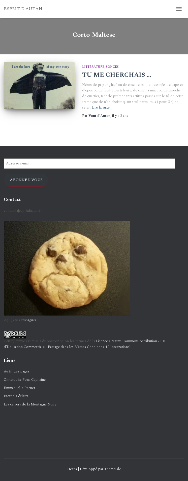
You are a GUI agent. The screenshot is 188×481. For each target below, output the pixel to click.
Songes (112, 66)
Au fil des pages (16, 371)
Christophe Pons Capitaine (25, 379)
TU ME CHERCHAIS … (116, 75)
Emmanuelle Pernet (19, 388)
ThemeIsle (112, 469)
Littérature (93, 66)
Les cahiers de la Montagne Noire (30, 404)
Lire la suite (101, 107)
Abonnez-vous (26, 180)
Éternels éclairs (16, 396)
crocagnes (28, 320)
